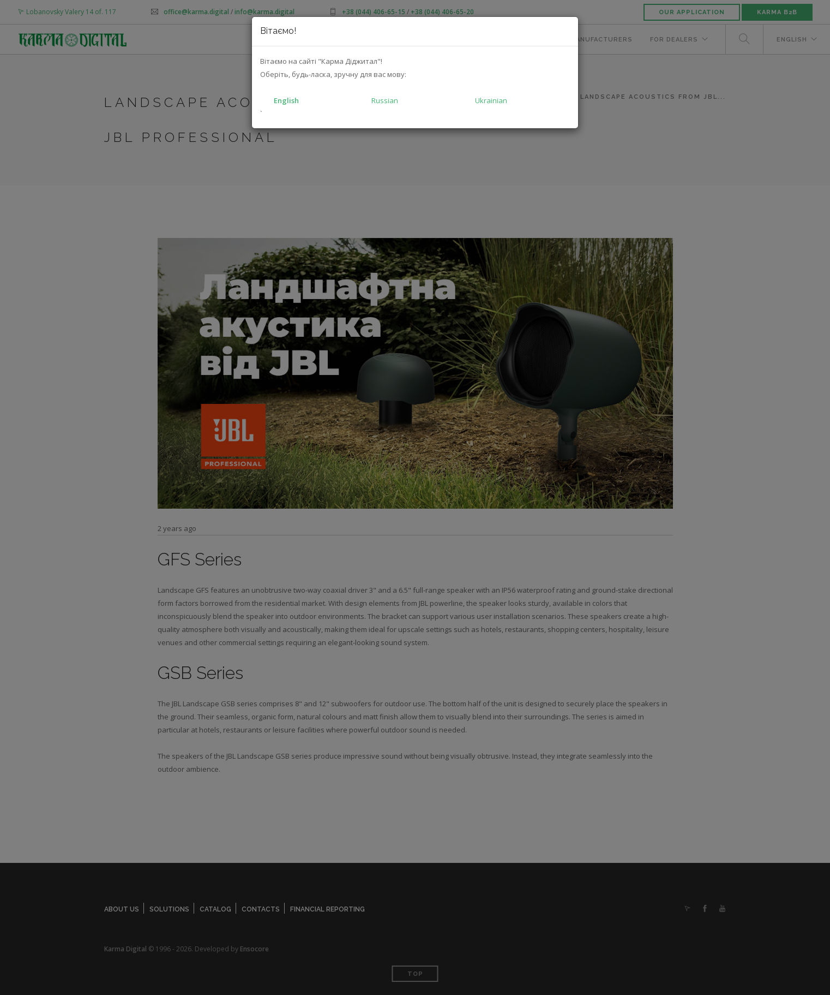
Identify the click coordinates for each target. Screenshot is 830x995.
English (286, 100)
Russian (384, 100)
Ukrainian (491, 100)
